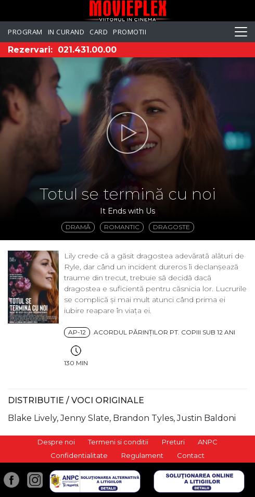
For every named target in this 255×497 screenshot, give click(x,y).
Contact (191, 455)
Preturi (173, 442)
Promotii (129, 31)
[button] (127, 132)
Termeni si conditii (118, 442)
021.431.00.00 (87, 50)
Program (25, 31)
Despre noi (56, 442)
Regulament (142, 455)
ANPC (208, 442)
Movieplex (128, 10)
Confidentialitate (79, 455)
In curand (66, 31)
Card (99, 31)
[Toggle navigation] (241, 32)
